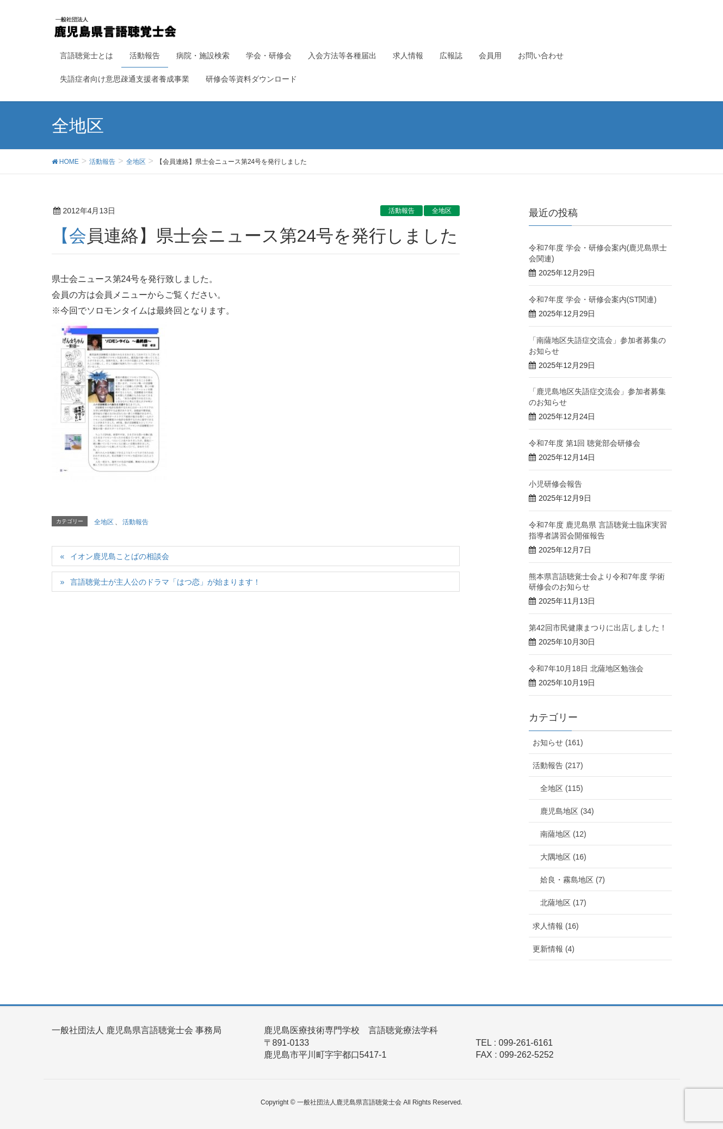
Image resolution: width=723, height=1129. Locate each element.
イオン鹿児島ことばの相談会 (119, 556)
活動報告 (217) (558, 765)
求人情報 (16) (556, 926)
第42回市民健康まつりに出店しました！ (598, 627)
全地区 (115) (561, 788)
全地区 (442, 210)
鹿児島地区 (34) (567, 811)
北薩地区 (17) (563, 902)
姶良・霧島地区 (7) (572, 879)
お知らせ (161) (558, 742)
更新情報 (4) (553, 948)
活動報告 (401, 210)
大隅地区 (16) (563, 856)
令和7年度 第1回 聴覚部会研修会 (584, 443)
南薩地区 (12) (563, 834)
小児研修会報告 (555, 484)
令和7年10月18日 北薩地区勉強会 (586, 668)
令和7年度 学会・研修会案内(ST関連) (593, 299)
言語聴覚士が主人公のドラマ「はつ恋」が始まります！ (165, 582)
